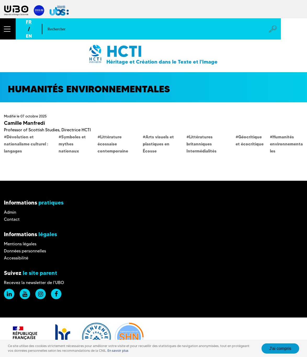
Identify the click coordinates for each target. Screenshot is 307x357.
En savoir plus (117, 351)
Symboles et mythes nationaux (72, 144)
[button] (8, 28)
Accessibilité (16, 258)
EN (29, 36)
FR (29, 22)
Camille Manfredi (24, 123)
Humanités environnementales (286, 144)
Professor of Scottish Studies (31, 129)
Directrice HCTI (76, 129)
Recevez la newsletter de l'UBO (34, 282)
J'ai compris (280, 348)
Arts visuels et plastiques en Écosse (158, 144)
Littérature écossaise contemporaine (113, 144)
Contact (12, 219)
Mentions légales (20, 243)
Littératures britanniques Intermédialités (201, 144)
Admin (10, 212)
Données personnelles (25, 250)
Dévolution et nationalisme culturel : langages (26, 144)
